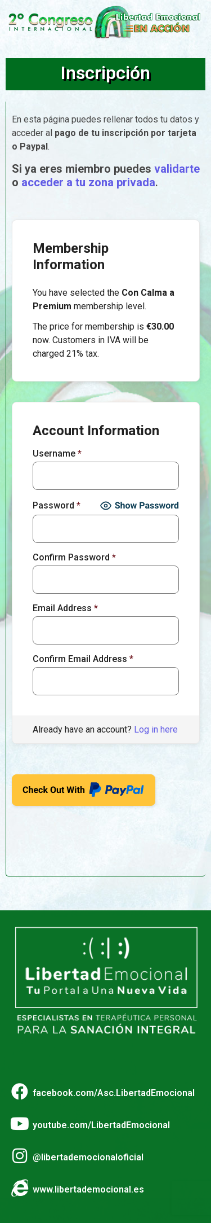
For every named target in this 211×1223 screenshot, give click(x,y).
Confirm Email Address (83, 659)
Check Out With (84, 786)
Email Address (65, 608)
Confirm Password (74, 557)
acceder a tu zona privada (88, 182)
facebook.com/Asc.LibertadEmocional (114, 1093)
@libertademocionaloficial (88, 1157)
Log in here (156, 729)
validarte (177, 169)
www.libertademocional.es (88, 1189)
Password (56, 505)
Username (57, 453)
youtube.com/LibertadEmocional (101, 1125)
